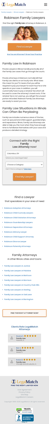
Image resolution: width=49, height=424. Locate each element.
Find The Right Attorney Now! (24, 313)
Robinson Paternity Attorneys (17, 246)
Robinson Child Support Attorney (19, 237)
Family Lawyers (6, 12)
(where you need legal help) (16, 158)
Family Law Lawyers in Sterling (17, 290)
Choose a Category (15, 164)
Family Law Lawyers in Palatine (17, 270)
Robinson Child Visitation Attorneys (20, 217)
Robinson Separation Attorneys (18, 227)
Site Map (24, 394)
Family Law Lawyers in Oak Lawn (18, 294)
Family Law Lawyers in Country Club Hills (21, 285)
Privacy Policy (24, 392)
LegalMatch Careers (24, 397)
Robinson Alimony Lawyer (15, 232)
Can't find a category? (18, 169)
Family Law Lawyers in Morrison (17, 280)
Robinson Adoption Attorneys (17, 208)
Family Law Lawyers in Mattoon (17, 275)
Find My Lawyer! (24, 177)
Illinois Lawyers (19, 12)
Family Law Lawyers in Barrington (18, 299)
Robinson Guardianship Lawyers (18, 222)
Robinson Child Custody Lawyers (18, 213)
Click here (27, 169)
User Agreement (25, 389)
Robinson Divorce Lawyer (15, 241)
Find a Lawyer (24, 46)
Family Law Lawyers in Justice (17, 266)
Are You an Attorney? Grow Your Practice (24, 54)
